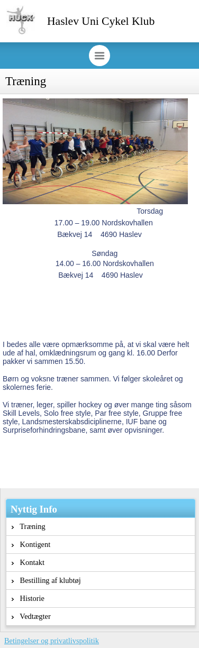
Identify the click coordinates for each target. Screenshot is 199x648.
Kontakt (28, 562)
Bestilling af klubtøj (46, 580)
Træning (29, 526)
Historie (28, 598)
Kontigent (31, 544)
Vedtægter (31, 616)
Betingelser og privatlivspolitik (51, 640)
